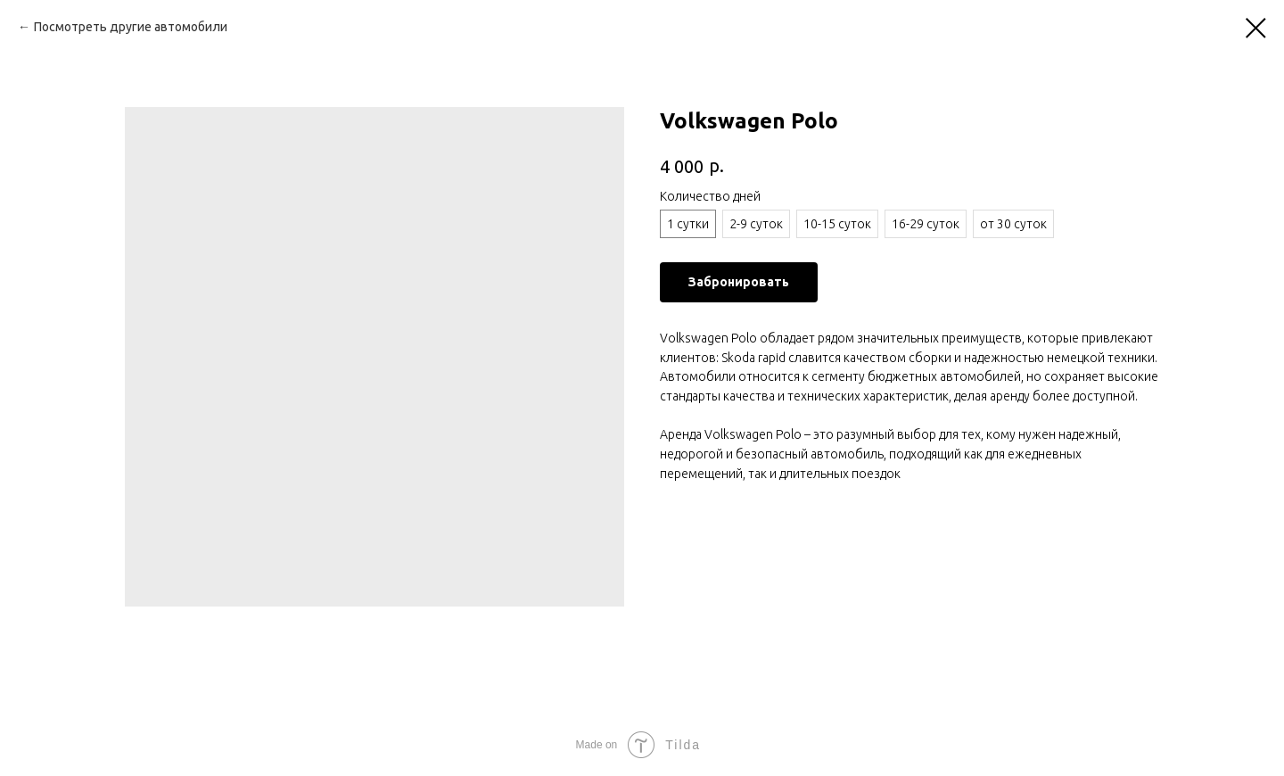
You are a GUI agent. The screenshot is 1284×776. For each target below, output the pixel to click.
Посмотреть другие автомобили (130, 27)
